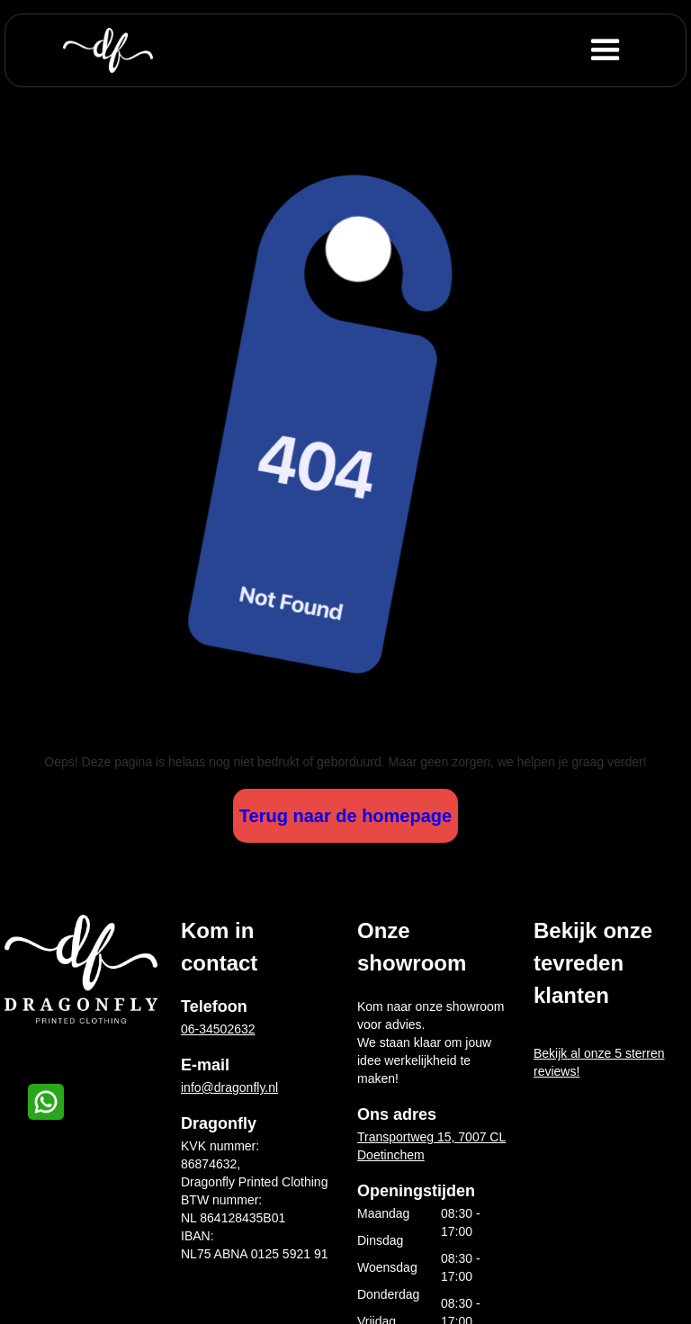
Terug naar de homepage (345, 816)
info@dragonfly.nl (229, 1087)
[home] (108, 50)
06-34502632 (218, 1029)
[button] (634, 50)
